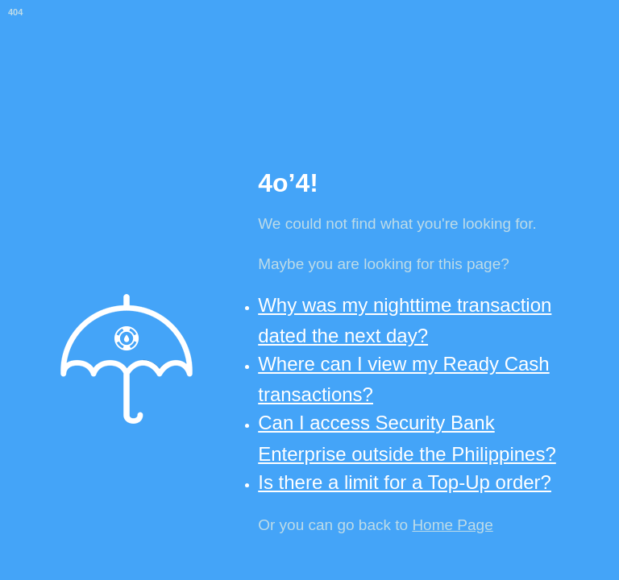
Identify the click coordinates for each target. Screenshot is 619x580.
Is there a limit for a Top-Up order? (404, 482)
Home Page (452, 524)
